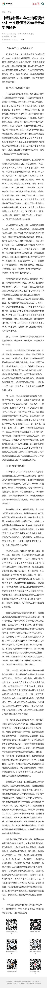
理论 (3, 12)
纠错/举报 (9, 981)
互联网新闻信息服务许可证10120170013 (27, 981)
